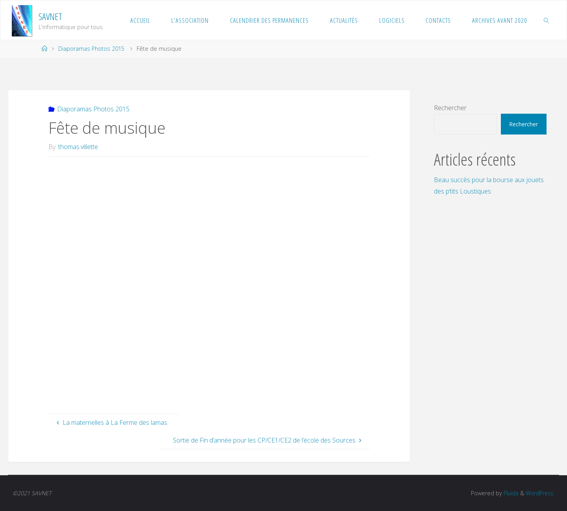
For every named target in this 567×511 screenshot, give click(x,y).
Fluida (508, 493)
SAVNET (50, 16)
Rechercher (450, 107)
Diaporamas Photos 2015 (91, 48)
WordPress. (539, 493)
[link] (546, 20)
